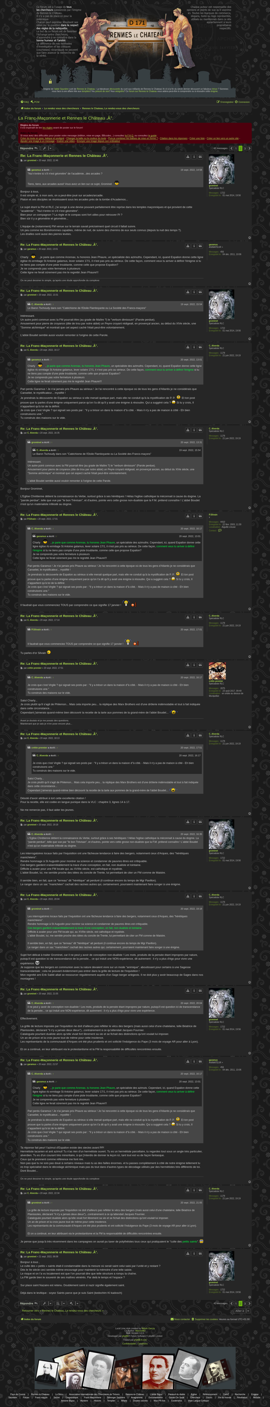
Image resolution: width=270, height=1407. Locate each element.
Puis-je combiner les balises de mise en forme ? (133, 138)
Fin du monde (224, 1397)
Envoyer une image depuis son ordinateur (98, 141)
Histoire (97, 1401)
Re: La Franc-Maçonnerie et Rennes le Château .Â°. (64, 156)
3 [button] (245, 148)
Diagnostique (72, 1397)
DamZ (226, 1394)
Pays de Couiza (17, 1394)
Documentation (156, 1397)
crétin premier (216, 681)
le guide (152, 135)
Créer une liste (197, 138)
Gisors (209, 1397)
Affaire (124, 1401)
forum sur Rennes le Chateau (143, 91)
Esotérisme (176, 1401)
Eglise (194, 1394)
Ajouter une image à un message (37, 141)
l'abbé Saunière (61, 89)
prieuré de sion (102, 91)
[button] (231, 148)
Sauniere (12, 1397)
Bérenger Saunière (116, 1397)
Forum (26, 1397)
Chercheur (195, 1397)
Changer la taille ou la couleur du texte (86, 138)
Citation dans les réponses (173, 138)
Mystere (84, 1401)
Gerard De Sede (176, 1397)
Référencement (210, 1394)
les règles (48, 127)
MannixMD (140, 1331)
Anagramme (136, 1397)
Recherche (240, 1394)
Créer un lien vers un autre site (223, 138)
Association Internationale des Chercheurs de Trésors (94, 1394)
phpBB (125, 1336)
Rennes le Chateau (86, 89)
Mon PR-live (159, 1401)
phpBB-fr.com (140, 1340)
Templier (111, 1401)
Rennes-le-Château (135, 1394)
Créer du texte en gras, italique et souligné (42, 138)
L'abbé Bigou (156, 1394)
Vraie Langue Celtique (198, 1401)
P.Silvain (213, 515)
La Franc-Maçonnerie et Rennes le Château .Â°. (65, 118)
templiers (86, 91)
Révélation (242, 1397)
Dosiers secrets (140, 1401)
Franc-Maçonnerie (92, 1397)
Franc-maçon (41, 1397)
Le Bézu (59, 1394)
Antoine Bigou (67, 1401)
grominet (213, 185)
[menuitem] (24, 102)
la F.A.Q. (129, 135)
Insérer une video (66, 141)
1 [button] (236, 148)
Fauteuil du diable (176, 1394)
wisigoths (119, 91)
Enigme (255, 1394)
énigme (214, 91)
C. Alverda (37, 304)
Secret (56, 1397)
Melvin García (148, 1328)
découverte (115, 89)
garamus (36, 170)
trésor (215, 89)
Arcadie (256, 1397)
